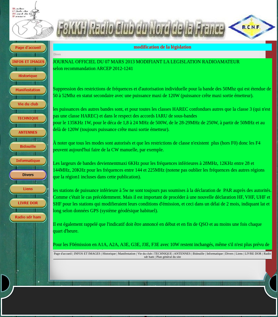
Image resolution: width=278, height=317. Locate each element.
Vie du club (145, 253)
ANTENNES (182, 253)
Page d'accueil (63, 253)
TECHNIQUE (163, 253)
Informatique (215, 253)
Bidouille (199, 253)
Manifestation (126, 253)
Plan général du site (168, 256)
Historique (109, 253)
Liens (239, 253)
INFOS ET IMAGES (87, 253)
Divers (229, 253)
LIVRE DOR (253, 253)
